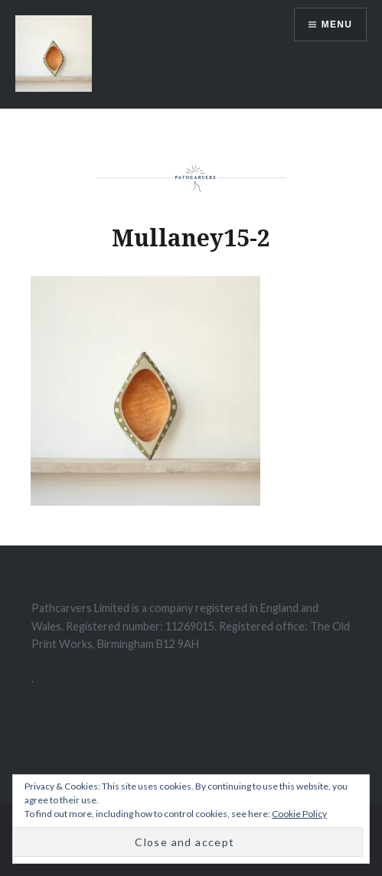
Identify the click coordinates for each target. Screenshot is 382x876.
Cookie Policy (299, 813)
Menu (337, 24)
